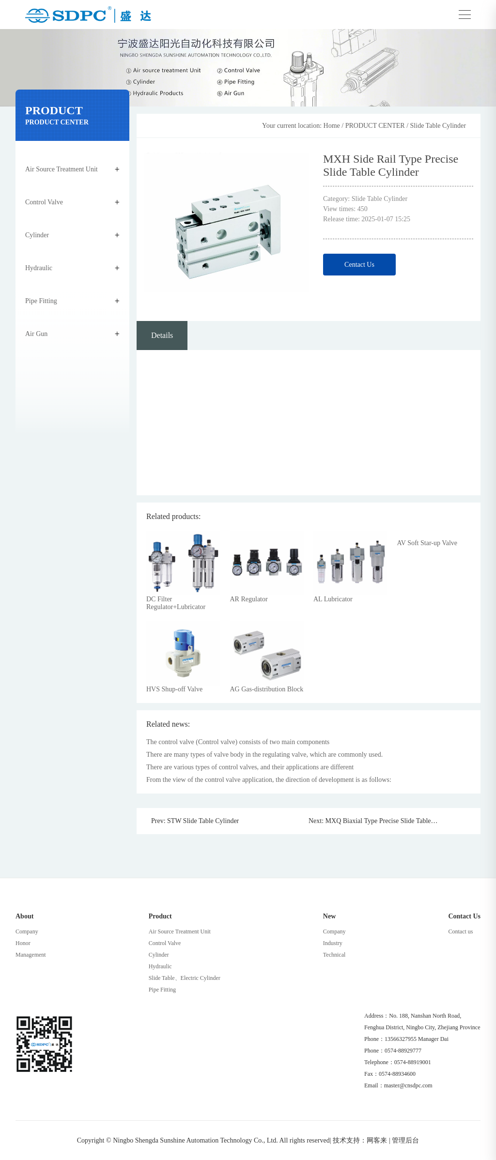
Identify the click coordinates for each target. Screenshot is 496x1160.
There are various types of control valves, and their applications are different (250, 767)
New (329, 916)
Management (31, 954)
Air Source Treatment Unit (61, 169)
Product (160, 916)
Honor (23, 943)
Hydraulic (38, 268)
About (24, 916)
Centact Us (359, 264)
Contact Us (464, 916)
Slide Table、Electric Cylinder (184, 978)
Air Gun (36, 333)
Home (332, 125)
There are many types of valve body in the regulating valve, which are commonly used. (264, 754)
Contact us (460, 931)
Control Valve (44, 202)
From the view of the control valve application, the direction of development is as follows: (268, 779)
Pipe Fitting (41, 301)
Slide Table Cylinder (438, 125)
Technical (334, 954)
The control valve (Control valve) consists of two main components (237, 742)
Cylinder (37, 235)
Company (27, 931)
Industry (332, 943)
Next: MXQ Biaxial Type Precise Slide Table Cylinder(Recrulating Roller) (370, 821)
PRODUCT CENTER (375, 125)
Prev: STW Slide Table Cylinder (195, 821)
